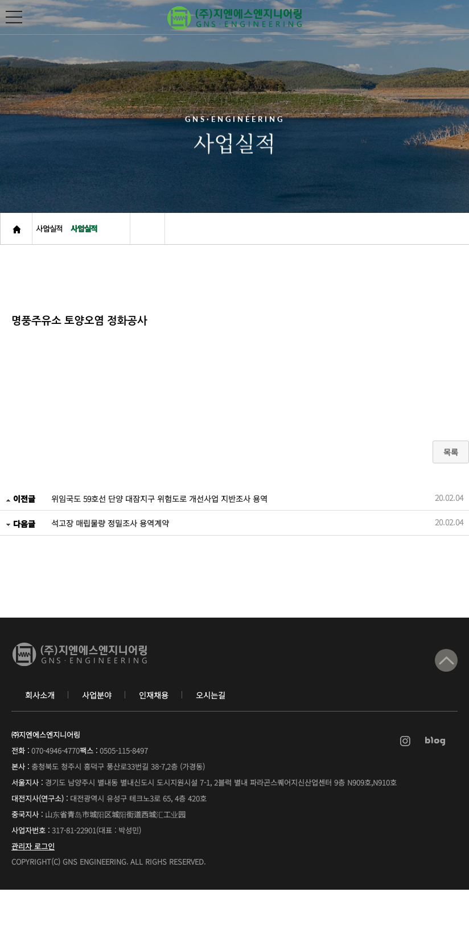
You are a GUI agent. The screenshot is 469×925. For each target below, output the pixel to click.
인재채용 (153, 730)
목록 (450, 478)
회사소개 (40, 730)
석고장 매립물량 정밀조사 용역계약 (110, 550)
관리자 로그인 (33, 881)
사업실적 (58, 244)
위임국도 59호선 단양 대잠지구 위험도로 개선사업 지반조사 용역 (159, 525)
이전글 (20, 525)
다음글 (20, 550)
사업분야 (97, 730)
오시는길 (210, 730)
